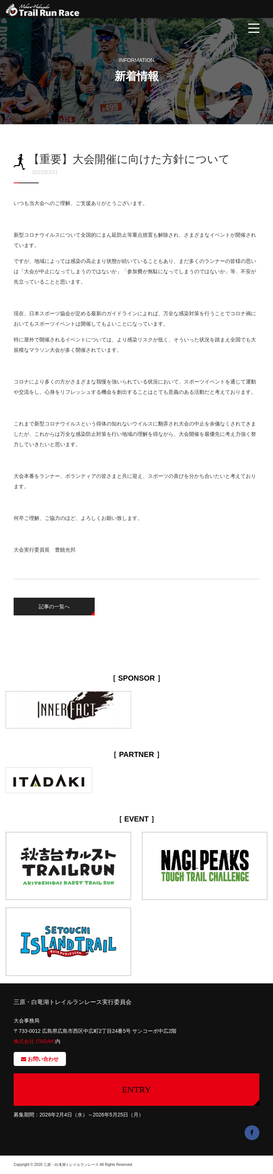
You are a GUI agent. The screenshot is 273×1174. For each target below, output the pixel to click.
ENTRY (136, 1089)
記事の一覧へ (54, 606)
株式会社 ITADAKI (34, 1041)
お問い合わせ (40, 1059)
